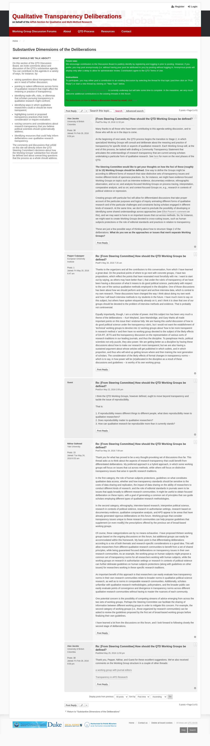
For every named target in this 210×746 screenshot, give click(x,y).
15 (74, 452)
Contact (126, 31)
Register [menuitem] (179, 6)
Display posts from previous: (108, 696)
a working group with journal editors (114, 670)
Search (118, 110)
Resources (108, 31)
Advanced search (135, 110)
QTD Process (86, 31)
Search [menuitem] (192, 730)
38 (74, 130)
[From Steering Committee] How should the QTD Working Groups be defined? (144, 118)
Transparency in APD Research (112, 677)
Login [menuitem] (194, 6)
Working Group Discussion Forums (34, 31)
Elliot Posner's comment (174, 211)
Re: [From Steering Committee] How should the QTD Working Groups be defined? (141, 258)
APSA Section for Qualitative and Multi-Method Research (61, 22)
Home (131, 723)
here (135, 100)
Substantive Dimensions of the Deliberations (54, 49)
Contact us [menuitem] (142, 723)
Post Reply (71, 110)
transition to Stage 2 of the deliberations (89, 90)
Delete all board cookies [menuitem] (161, 723)
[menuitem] (34, 31)
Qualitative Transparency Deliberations (67, 16)
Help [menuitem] (183, 730)
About (67, 31)
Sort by (139, 696)
